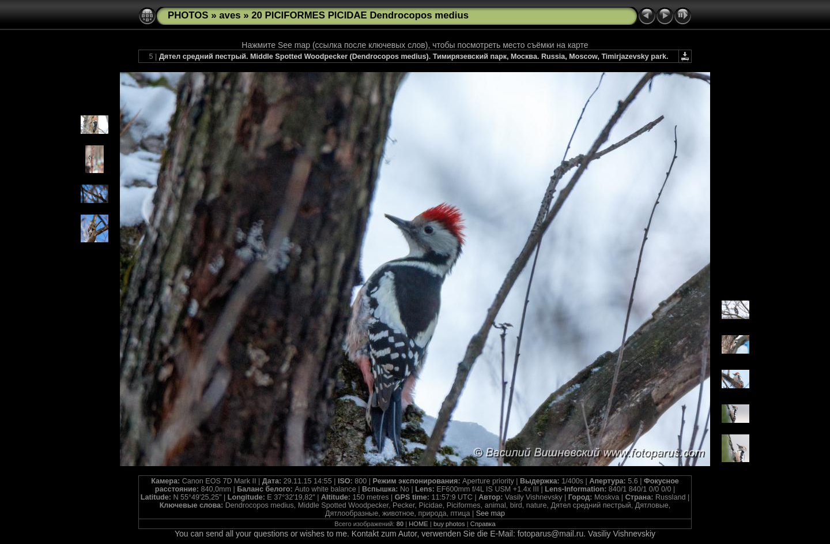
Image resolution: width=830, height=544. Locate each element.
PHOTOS (188, 15)
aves (229, 15)
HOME (418, 523)
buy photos (449, 523)
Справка (483, 523)
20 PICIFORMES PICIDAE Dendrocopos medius (360, 15)
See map (490, 513)
